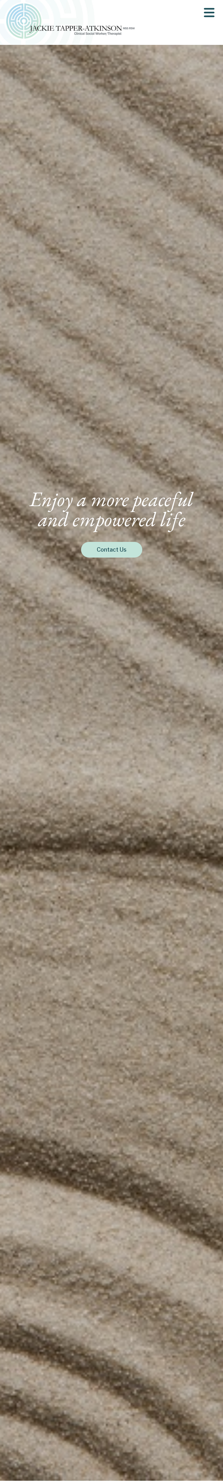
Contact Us (112, 549)
